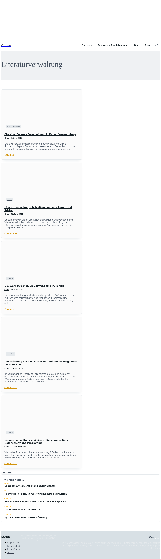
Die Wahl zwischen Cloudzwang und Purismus (34, 285)
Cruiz (6, 138)
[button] (157, 45)
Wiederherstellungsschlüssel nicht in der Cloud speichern (36, 501)
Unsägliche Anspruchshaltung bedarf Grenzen (30, 486)
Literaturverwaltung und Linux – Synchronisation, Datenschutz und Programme (36, 441)
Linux (10, 278)
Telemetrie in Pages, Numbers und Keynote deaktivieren (35, 493)
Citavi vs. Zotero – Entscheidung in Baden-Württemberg (40, 134)
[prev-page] (4, 473)
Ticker (7, 499)
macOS (10, 354)
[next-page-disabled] (9, 473)
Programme (13, 127)
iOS (5, 491)
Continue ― (10, 155)
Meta (9, 200)
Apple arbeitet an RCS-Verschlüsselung (26, 517)
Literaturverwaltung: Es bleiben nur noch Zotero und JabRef (38, 209)
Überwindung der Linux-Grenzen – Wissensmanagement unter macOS (40, 363)
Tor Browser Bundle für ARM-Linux (23, 509)
